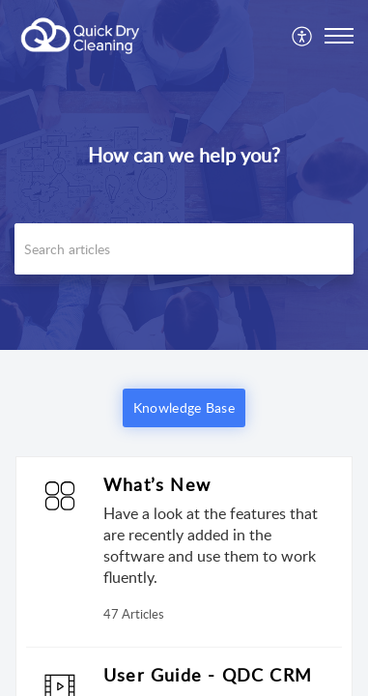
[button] (303, 36)
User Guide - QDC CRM (207, 674)
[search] (184, 249)
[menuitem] (303, 36)
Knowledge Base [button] (184, 407)
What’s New (157, 484)
